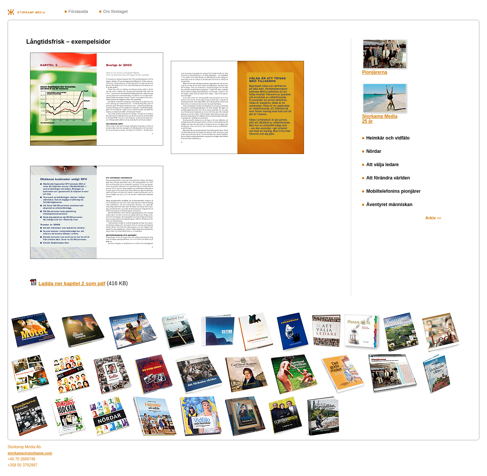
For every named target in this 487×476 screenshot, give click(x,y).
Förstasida (78, 12)
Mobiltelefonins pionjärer (391, 191)
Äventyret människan (387, 204)
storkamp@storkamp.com (30, 453)
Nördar (371, 151)
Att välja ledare (380, 164)
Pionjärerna (374, 72)
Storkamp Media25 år (380, 119)
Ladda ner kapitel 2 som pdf (71, 283)
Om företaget (115, 12)
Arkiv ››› (433, 218)
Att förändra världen (386, 178)
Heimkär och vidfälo (386, 138)
